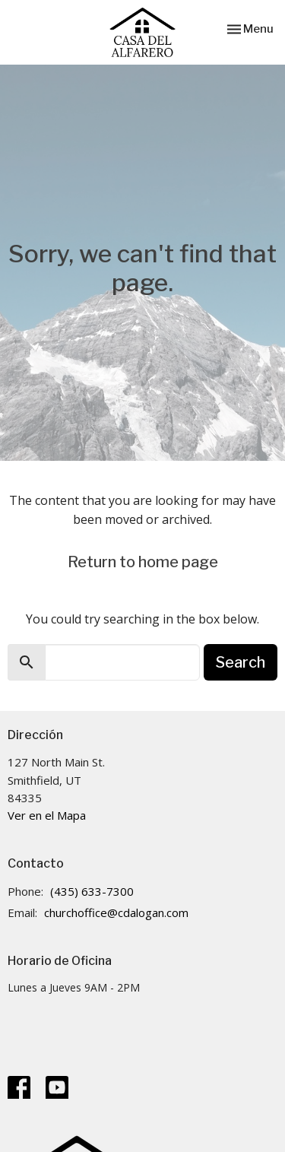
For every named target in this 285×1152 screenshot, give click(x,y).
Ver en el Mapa (47, 815)
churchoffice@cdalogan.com (116, 912)
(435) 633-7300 (92, 891)
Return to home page (143, 562)
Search (240, 662)
